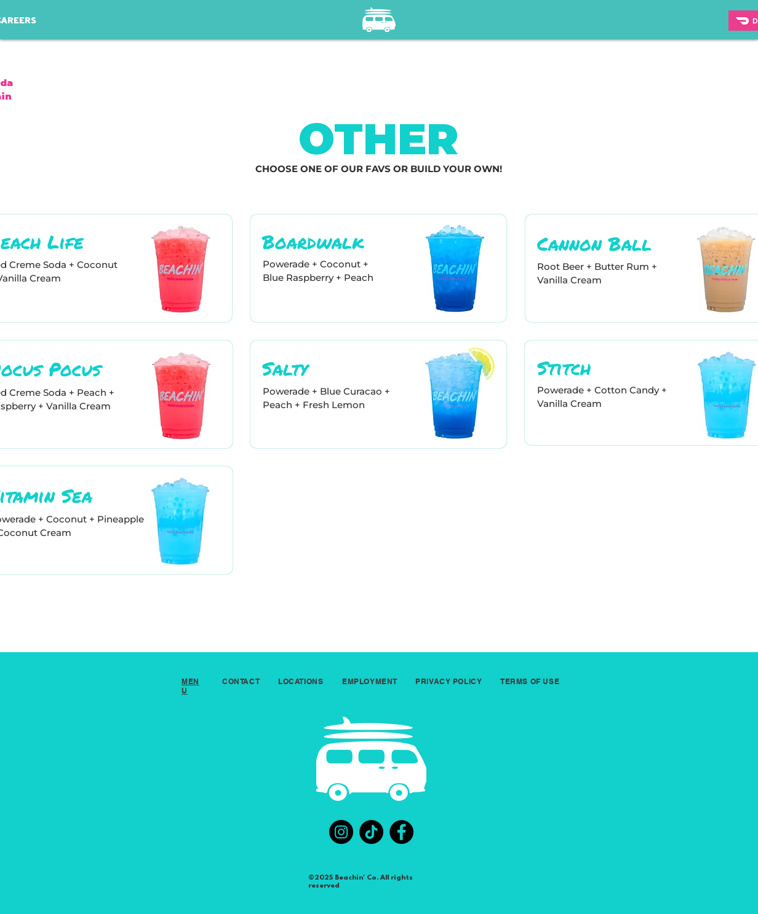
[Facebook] (401, 832)
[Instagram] (341, 832)
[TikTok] (371, 832)
